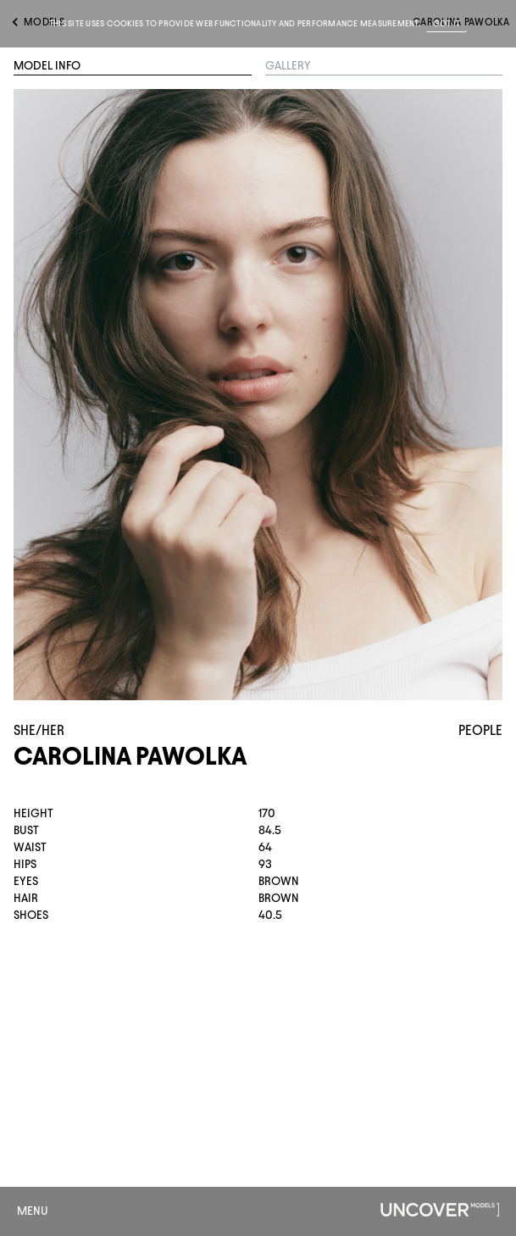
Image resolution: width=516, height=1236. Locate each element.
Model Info (47, 65)
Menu (32, 1211)
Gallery (288, 65)
